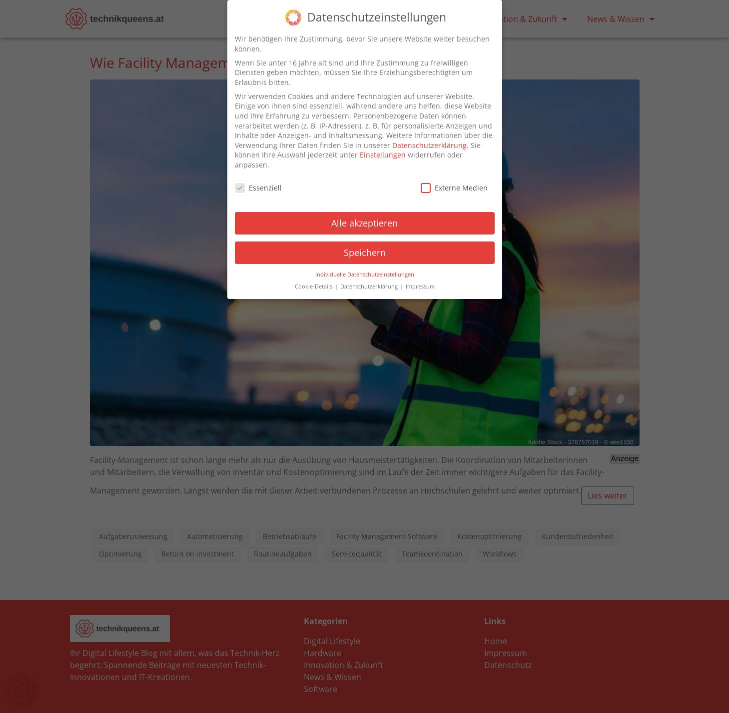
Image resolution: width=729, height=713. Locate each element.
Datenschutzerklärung (429, 143)
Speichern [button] (365, 250)
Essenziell (258, 185)
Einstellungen (383, 153)
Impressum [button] (420, 285)
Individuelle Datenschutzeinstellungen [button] (364, 272)
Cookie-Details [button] (314, 285)
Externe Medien (454, 185)
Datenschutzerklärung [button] (369, 285)
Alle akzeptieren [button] (364, 221)
